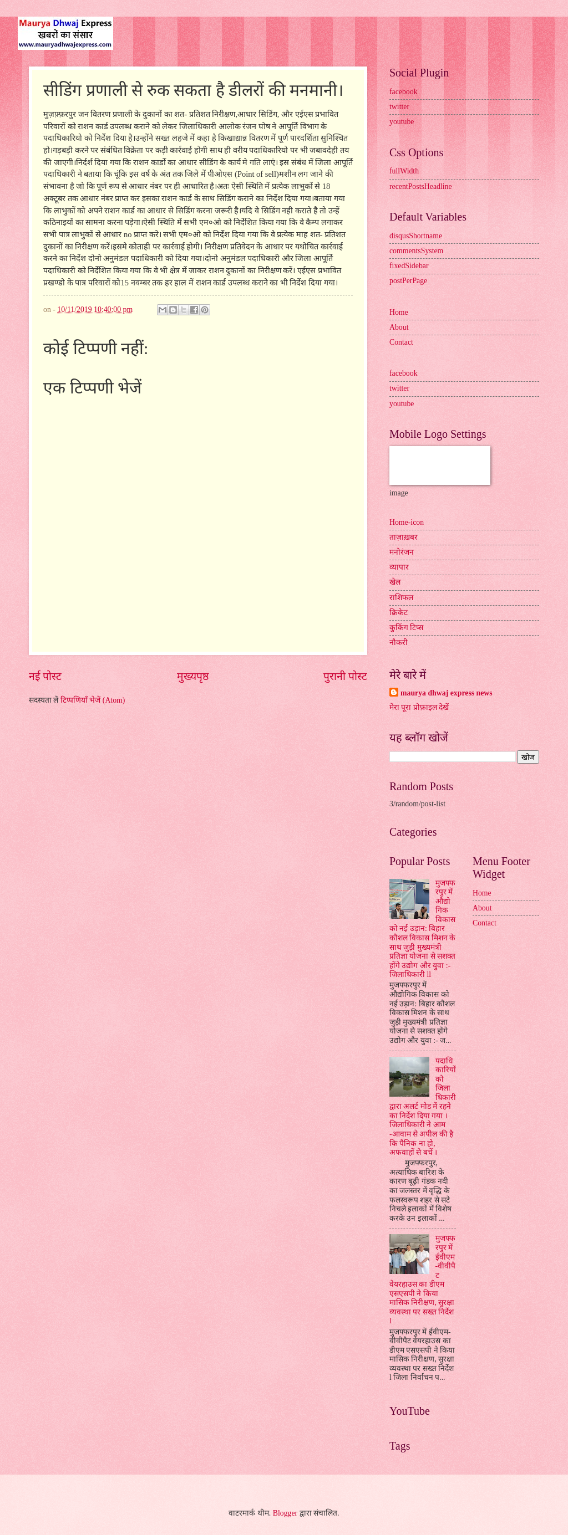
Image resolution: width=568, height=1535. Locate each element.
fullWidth (404, 171)
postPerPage (408, 281)
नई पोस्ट (45, 676)
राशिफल (401, 597)
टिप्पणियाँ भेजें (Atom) (92, 700)
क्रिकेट (398, 612)
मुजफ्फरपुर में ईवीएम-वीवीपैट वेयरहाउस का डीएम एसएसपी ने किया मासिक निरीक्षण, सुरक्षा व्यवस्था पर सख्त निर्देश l (422, 1279)
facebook (403, 92)
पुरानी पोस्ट (345, 676)
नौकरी (398, 642)
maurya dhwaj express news (446, 693)
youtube (401, 121)
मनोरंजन (401, 552)
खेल (394, 582)
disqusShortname (415, 236)
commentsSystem (416, 251)
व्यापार (399, 567)
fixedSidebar (409, 266)
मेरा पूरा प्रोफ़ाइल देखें (419, 707)
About (399, 327)
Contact (401, 342)
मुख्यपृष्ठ (193, 676)
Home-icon (406, 522)
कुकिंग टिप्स (406, 627)
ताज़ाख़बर (403, 537)
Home (398, 312)
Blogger (285, 1513)
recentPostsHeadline (420, 186)
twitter (399, 107)
